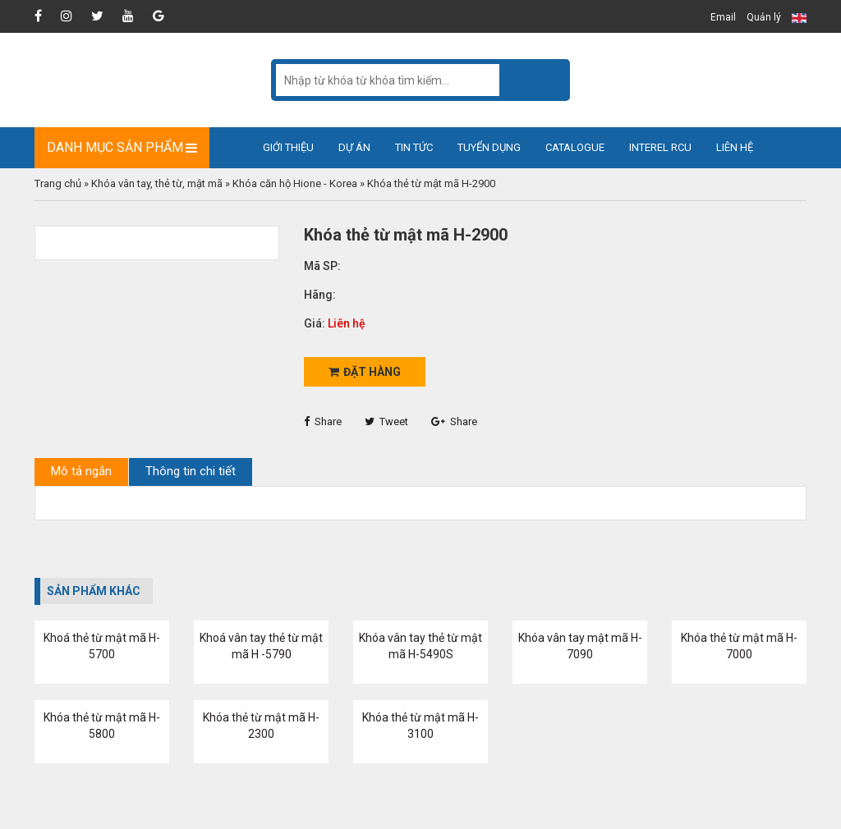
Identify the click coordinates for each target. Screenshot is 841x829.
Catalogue (574, 147)
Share (323, 421)
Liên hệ (734, 147)
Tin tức (414, 147)
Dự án (354, 147)
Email (723, 17)
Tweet (386, 421)
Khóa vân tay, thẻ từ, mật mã (157, 183)
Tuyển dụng (489, 147)
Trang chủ (57, 183)
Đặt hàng (365, 371)
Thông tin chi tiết (190, 471)
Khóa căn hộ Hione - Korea (294, 183)
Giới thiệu (288, 147)
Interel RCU (660, 147)
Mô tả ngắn (81, 471)
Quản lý (764, 17)
